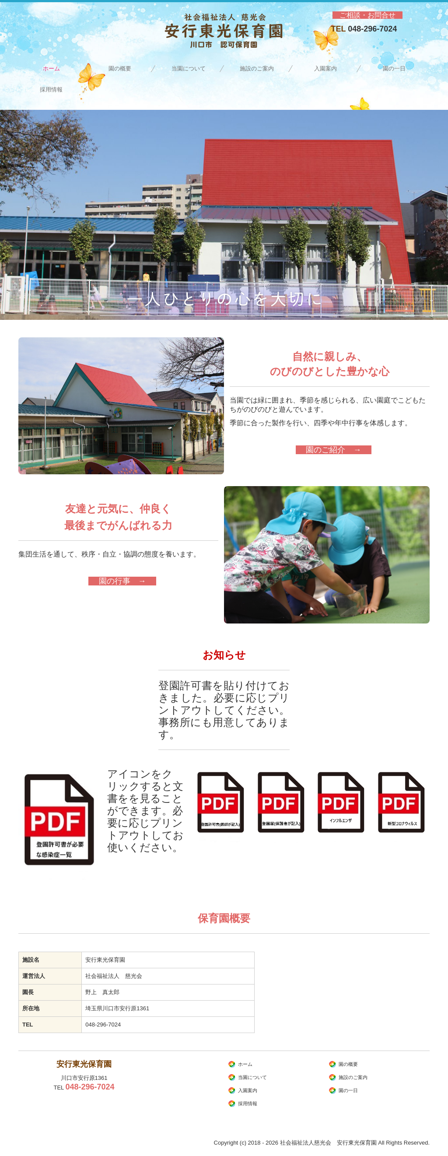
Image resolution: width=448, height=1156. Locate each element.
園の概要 (119, 68)
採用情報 (54, 89)
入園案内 (325, 68)
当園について (189, 68)
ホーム (51, 68)
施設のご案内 (257, 68)
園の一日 (394, 68)
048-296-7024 (372, 29)
